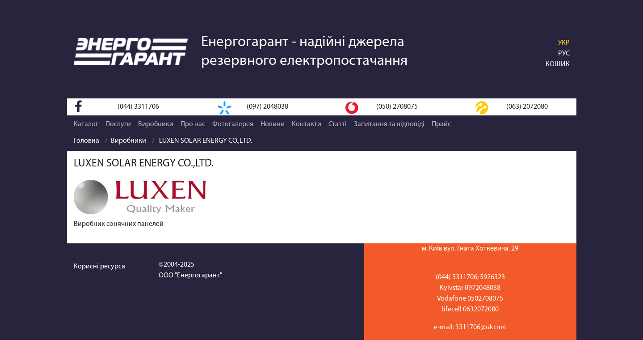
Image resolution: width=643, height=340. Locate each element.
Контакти (306, 124)
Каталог (86, 124)
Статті (337, 124)
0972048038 (482, 288)
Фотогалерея (232, 124)
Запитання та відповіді (389, 124)
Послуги (118, 124)
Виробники (155, 124)
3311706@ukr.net (480, 327)
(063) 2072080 (527, 106)
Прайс (441, 124)
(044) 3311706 (138, 106)
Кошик (558, 64)
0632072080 (481, 309)
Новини (273, 124)
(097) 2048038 (267, 106)
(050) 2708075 (397, 106)
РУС (564, 53)
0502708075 (485, 298)
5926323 (492, 277)
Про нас (193, 124)
